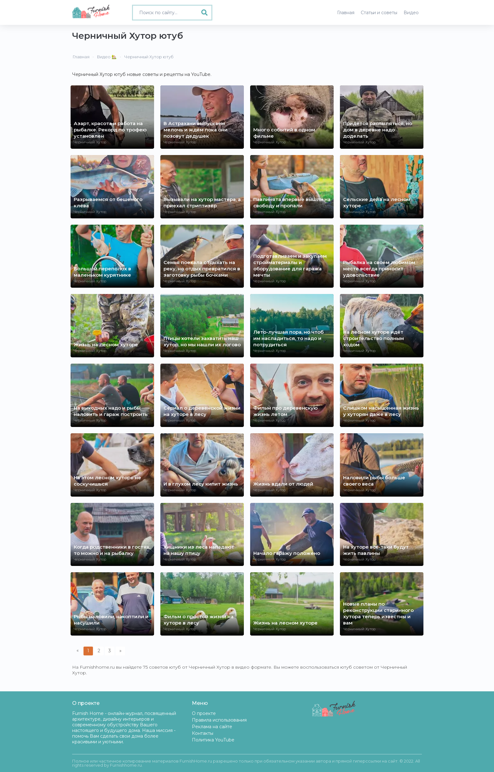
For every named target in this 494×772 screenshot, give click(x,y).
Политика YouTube (213, 740)
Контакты (202, 733)
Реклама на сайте (212, 726)
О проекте (204, 713)
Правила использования (219, 720)
